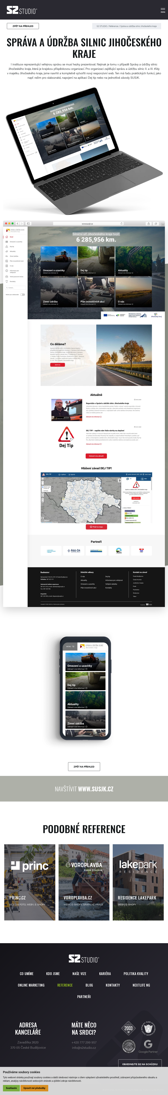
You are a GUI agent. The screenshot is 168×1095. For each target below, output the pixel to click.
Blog (89, 985)
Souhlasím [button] (11, 1088)
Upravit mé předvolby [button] (34, 1088)
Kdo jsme (53, 973)
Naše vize (79, 973)
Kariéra (105, 973)
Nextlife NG (141, 985)
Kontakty (113, 985)
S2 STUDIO (102, 26)
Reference (113, 26)
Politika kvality (136, 973)
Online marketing (31, 985)
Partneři (84, 996)
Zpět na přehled (23, 26)
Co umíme (27, 973)
